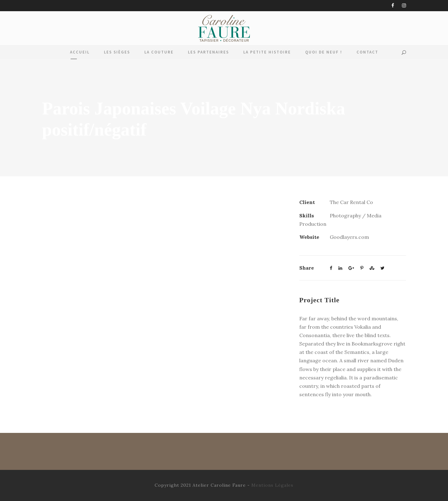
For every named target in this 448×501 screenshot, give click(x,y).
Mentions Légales (272, 485)
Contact (367, 52)
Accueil (80, 52)
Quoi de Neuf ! (323, 52)
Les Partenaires (208, 52)
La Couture (159, 52)
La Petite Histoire (267, 52)
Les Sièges (117, 52)
